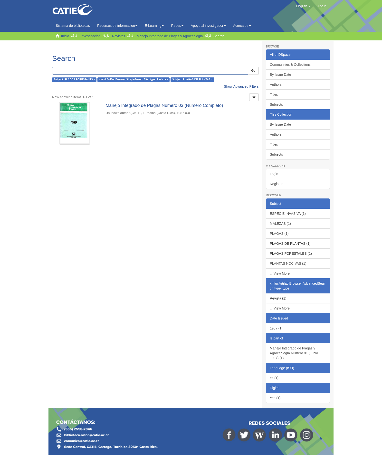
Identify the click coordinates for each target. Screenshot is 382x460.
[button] (303, 6)
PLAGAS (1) (279, 233)
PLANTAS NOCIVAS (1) (288, 263)
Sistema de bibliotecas (73, 26)
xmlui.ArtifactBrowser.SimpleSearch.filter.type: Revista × (133, 79)
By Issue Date (280, 74)
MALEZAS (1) (280, 223)
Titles (274, 94)
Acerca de (242, 26)
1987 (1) (276, 328)
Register (276, 184)
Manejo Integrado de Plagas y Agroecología (170, 36)
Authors (276, 84)
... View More (280, 273)
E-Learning (154, 26)
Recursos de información (117, 26)
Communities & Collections (290, 64)
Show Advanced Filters (241, 86)
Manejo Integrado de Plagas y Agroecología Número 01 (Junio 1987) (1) (294, 353)
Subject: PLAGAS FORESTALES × (74, 79)
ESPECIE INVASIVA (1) (288, 214)
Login (274, 174)
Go (253, 70)
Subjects (276, 104)
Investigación (91, 36)
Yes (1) (275, 398)
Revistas (118, 36)
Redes (177, 26)
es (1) (274, 378)
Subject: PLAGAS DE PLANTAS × (192, 79)
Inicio (65, 36)
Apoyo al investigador (208, 26)
